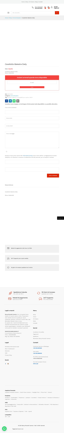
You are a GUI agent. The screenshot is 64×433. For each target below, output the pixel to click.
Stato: (6, 68)
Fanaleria (7, 397)
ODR (6, 353)
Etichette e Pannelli (44, 404)
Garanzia (7, 350)
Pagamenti (35, 334)
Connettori (34, 397)
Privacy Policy (8, 355)
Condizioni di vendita (38, 332)
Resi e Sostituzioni (10, 348)
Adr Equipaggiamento (10, 404)
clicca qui (35, 363)
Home (23, 1)
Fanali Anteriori (42, 397)
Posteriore (21, 397)
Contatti (40, 1)
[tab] (10, 185)
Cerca (57, 12)
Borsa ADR (20, 404)
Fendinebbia (14, 397)
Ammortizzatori (14, 95)
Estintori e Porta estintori (30, 404)
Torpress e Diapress (18, 411)
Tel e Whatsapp (39, 6)
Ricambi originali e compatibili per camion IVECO (19, 97)
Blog (36, 1)
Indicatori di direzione (53, 397)
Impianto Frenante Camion (12, 392)
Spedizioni (35, 336)
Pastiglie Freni (35, 392)
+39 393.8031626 (37, 348)
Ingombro (7, 399)
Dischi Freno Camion (25, 392)
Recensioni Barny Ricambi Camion (42, 338)
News (34, 321)
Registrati (56, 8)
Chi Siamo (31, 1)
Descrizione (9, 185)
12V (6, 416)
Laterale (28, 397)
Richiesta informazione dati (12, 346)
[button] (4, 428)
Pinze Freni (44, 392)
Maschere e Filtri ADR (10, 406)
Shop (27, 1)
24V (9, 416)
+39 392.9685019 (37, 353)
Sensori (50, 392)
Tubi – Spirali (28, 411)
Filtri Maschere (54, 404)
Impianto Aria (8, 411)
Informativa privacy (28, 155)
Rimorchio (14, 399)
